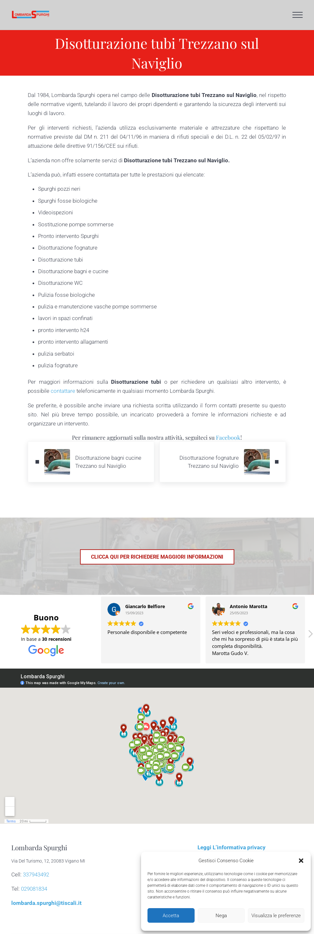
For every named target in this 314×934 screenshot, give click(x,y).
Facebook (228, 437)
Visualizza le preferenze (276, 915)
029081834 (34, 889)
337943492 (36, 874)
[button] (301, 860)
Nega (221, 915)
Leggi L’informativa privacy (232, 847)
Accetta (171, 915)
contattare (63, 391)
